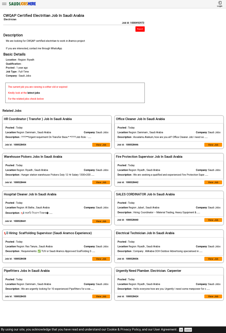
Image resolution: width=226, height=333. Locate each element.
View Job (101, 144)
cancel (188, 330)
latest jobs (33, 92)
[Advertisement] (188, 59)
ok (181, 330)
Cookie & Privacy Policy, (124, 329)
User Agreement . (165, 329)
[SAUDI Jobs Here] (22, 5)
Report (140, 29)
